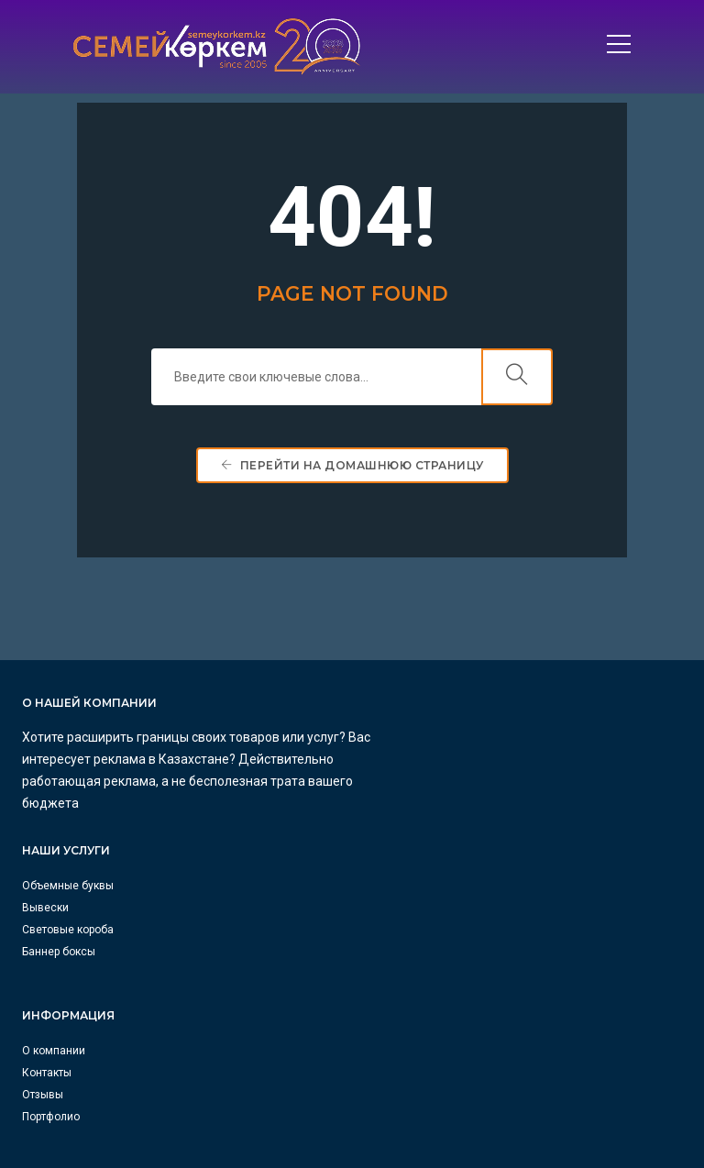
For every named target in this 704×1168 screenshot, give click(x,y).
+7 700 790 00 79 (423, 1080)
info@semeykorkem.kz (441, 926)
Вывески (389, 761)
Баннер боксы (402, 805)
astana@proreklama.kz (441, 1102)
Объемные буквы (411, 739)
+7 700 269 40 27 (423, 904)
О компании (53, 904)
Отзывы (42, 948)
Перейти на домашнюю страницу (352, 473)
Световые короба (411, 783)
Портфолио (51, 970)
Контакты (47, 926)
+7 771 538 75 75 (423, 1014)
